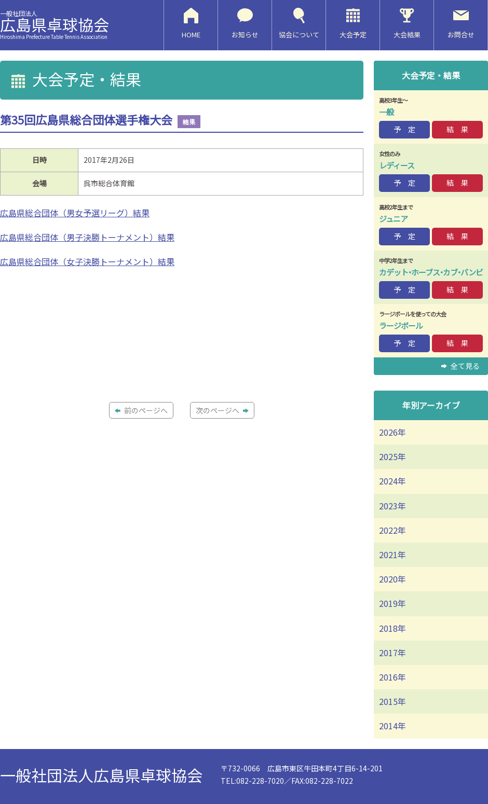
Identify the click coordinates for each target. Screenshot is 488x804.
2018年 (392, 628)
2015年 (392, 701)
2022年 (392, 530)
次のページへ (222, 410)
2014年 (392, 725)
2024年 (392, 481)
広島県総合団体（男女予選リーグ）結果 (75, 212)
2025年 (392, 456)
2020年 (392, 579)
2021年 (392, 554)
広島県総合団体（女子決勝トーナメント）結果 (87, 261)
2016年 (392, 677)
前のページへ (141, 410)
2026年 (392, 432)
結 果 (457, 129)
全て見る (460, 366)
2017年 (392, 652)
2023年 (392, 506)
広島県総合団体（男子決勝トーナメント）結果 (87, 237)
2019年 (392, 603)
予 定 (404, 129)
